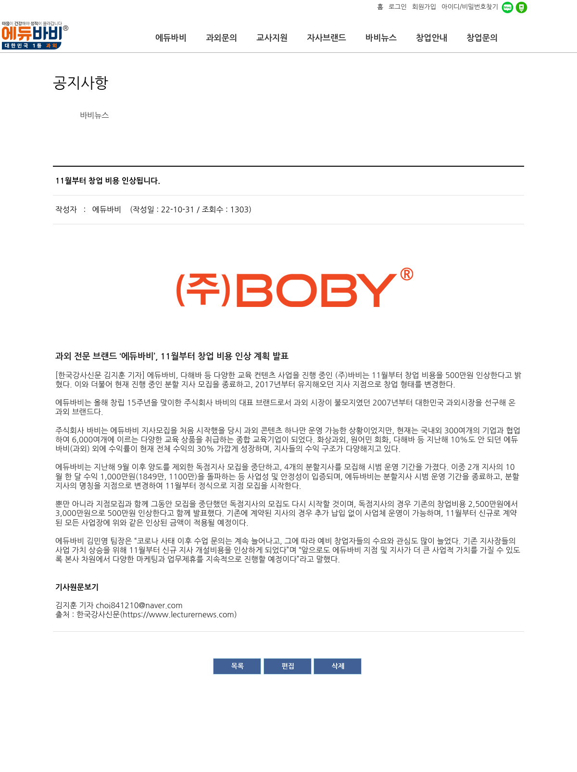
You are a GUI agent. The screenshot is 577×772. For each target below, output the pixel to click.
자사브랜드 (326, 38)
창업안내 (431, 38)
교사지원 (272, 38)
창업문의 (482, 38)
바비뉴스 (381, 38)
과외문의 (221, 38)
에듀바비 (171, 38)
